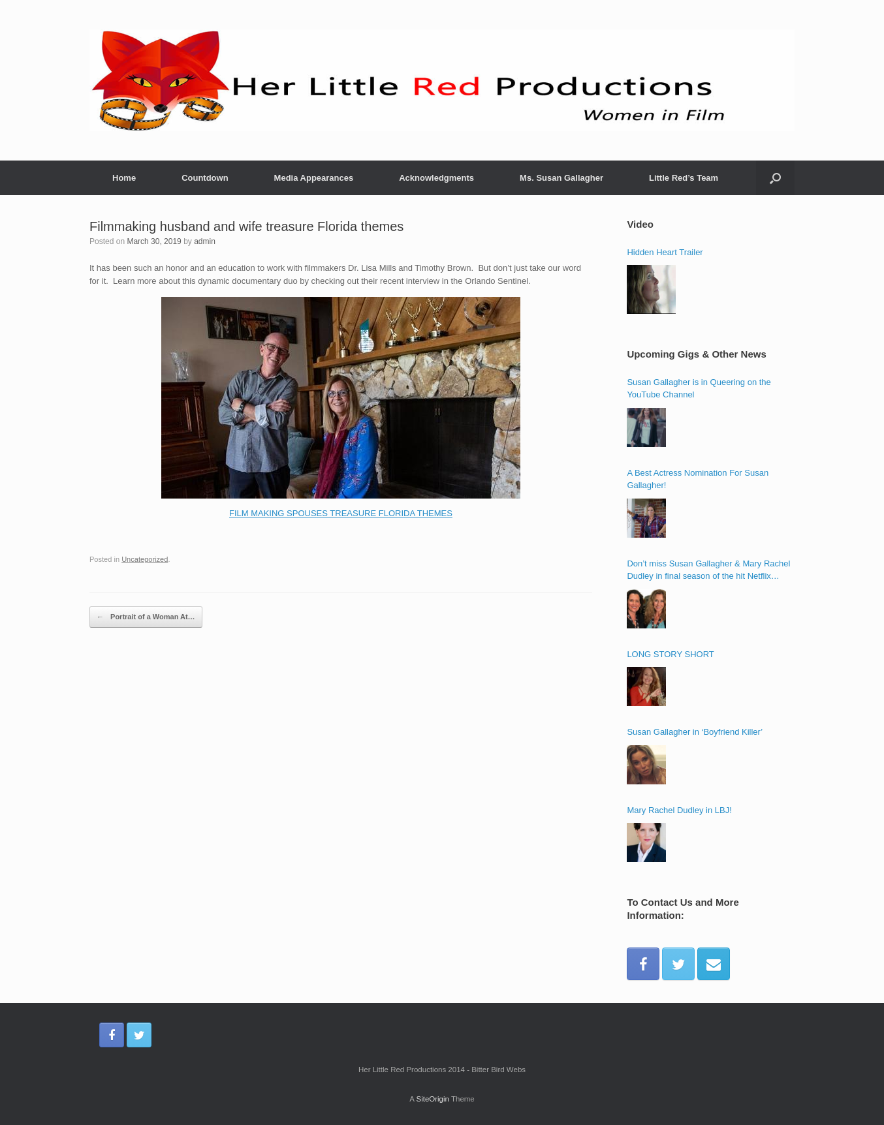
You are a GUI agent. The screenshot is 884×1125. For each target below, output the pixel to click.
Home (124, 178)
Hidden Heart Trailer (664, 252)
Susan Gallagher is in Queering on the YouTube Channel (698, 388)
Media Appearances (314, 178)
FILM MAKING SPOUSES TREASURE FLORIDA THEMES (340, 513)
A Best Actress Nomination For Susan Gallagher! (697, 479)
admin (204, 241)
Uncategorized (144, 559)
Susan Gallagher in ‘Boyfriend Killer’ (695, 732)
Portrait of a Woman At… (146, 617)
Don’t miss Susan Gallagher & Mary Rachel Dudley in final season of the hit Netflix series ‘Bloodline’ (708, 571)
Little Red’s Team (683, 178)
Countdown (205, 178)
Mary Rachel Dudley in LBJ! (679, 810)
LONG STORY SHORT (670, 654)
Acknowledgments (436, 178)
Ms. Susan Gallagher (561, 178)
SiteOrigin (432, 1099)
